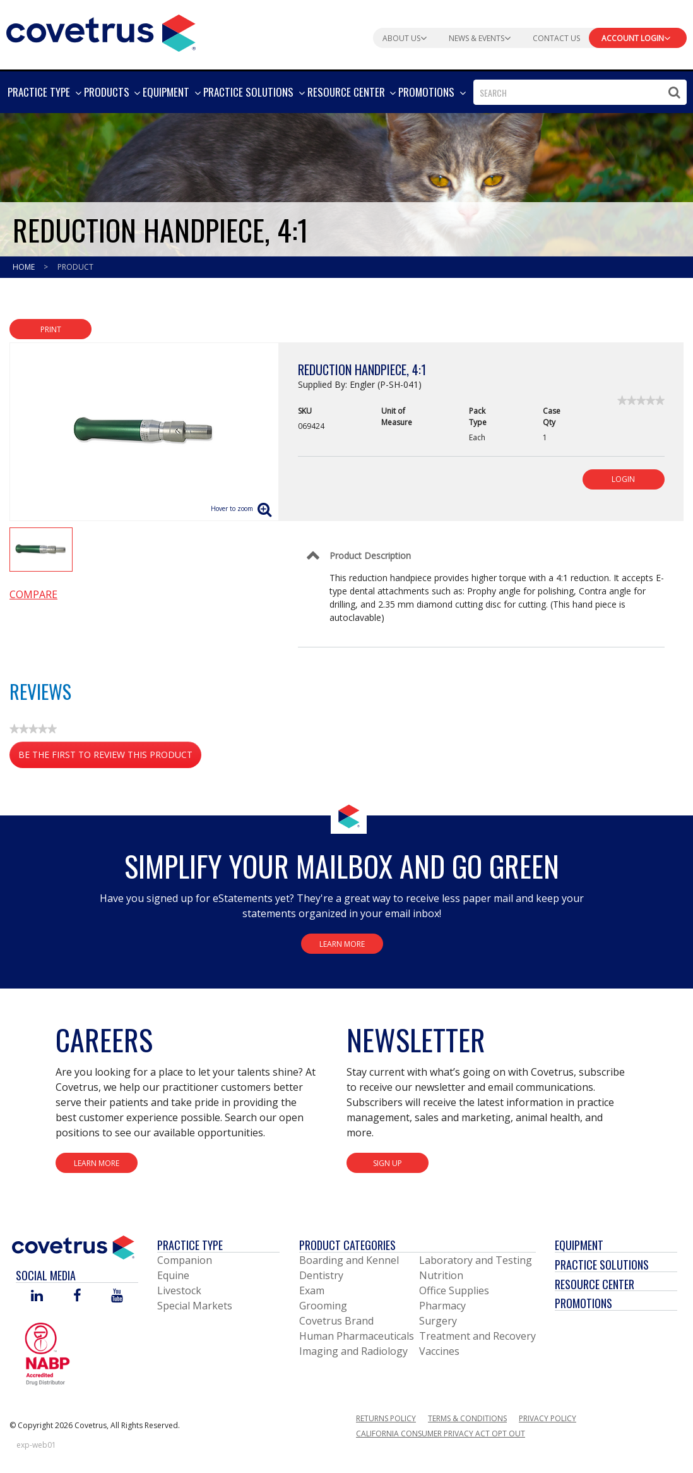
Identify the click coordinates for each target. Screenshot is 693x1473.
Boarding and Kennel (349, 1260)
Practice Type (190, 1245)
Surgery (438, 1321)
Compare (33, 594)
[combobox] (580, 92)
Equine (173, 1275)
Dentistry (321, 1275)
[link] (641, 400)
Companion (184, 1260)
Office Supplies (454, 1290)
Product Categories (347, 1245)
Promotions (583, 1303)
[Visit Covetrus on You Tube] (117, 1296)
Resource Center (594, 1284)
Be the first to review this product (109, 757)
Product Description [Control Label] (370, 556)
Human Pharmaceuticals (356, 1336)
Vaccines (439, 1351)
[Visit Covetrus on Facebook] (77, 1296)
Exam (311, 1290)
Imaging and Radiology (353, 1351)
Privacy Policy (547, 1418)
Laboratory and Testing (475, 1260)
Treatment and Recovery (477, 1336)
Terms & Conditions (467, 1418)
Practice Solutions (602, 1264)
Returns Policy (386, 1418)
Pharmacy (442, 1306)
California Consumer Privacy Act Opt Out (440, 1433)
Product (75, 267)
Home (25, 267)
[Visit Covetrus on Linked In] (37, 1296)
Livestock (179, 1290)
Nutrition (441, 1275)
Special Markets (194, 1306)
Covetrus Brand (336, 1321)
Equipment (579, 1245)
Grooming (323, 1306)
